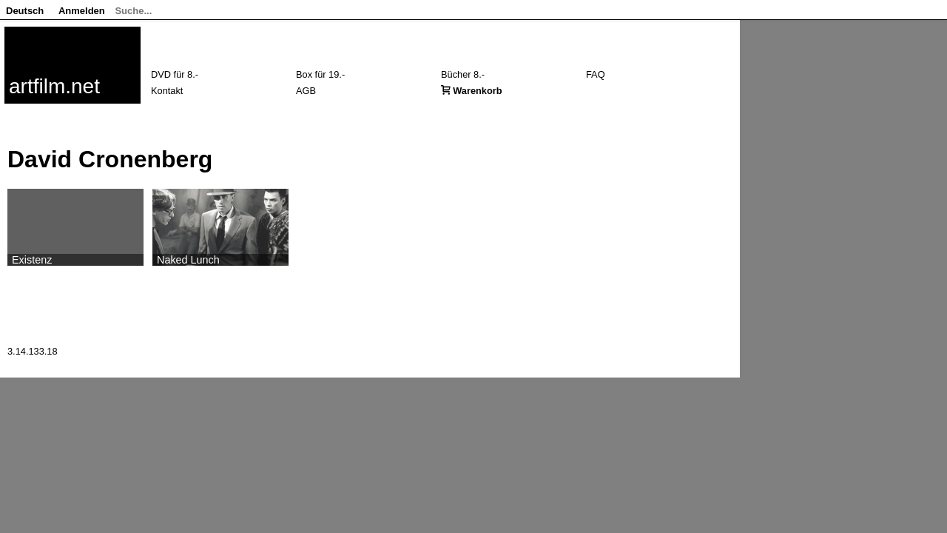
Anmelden (81, 10)
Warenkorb (477, 90)
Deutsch (25, 10)
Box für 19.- (320, 74)
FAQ (595, 74)
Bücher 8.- (463, 74)
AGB (306, 90)
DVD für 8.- (174, 74)
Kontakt (167, 90)
